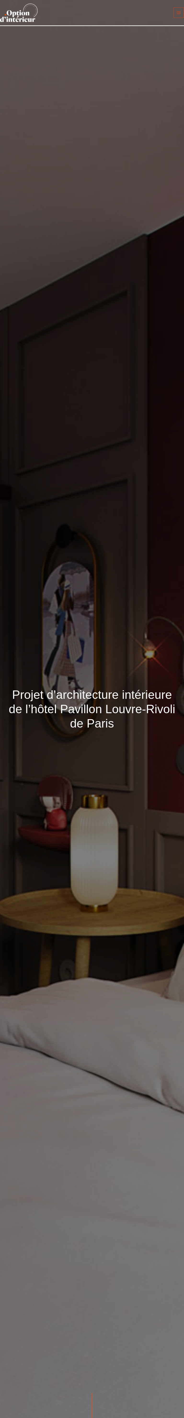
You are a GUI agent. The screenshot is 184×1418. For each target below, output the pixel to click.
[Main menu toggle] (178, 12)
